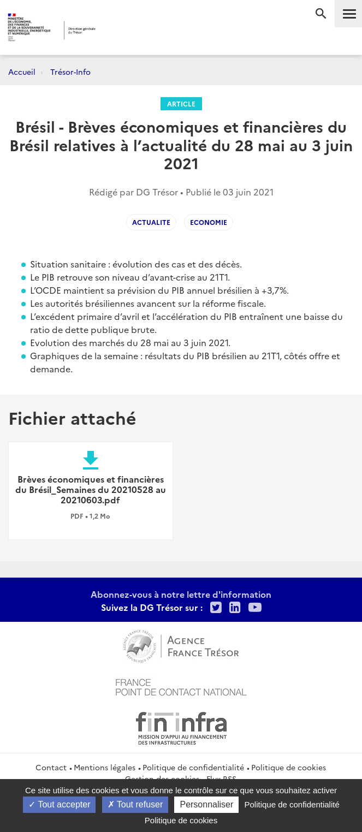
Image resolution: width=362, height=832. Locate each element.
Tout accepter (59, 804)
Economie (208, 222)
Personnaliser (206, 804)
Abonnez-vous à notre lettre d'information (181, 594)
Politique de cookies (288, 767)
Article (181, 103)
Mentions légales (104, 767)
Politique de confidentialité (193, 767)
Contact (51, 767)
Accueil (21, 71)
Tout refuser (135, 804)
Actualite (151, 222)
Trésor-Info (70, 71)
